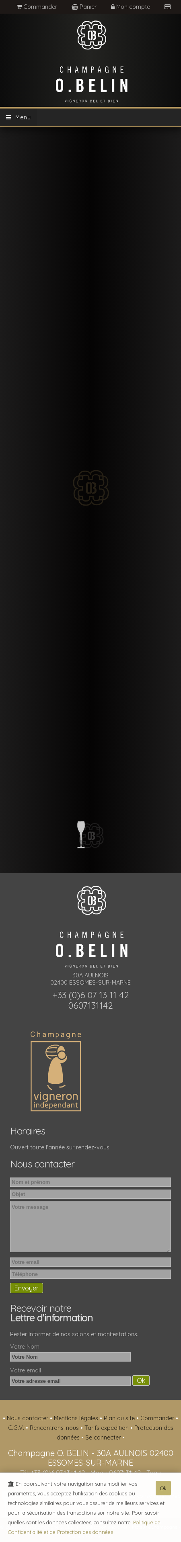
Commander (36, 6)
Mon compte (131, 6)
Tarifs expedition (107, 1427)
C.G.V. (17, 1427)
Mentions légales (77, 1418)
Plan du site (120, 1418)
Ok (163, 1490)
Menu (18, 117)
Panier (85, 6)
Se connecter (103, 1437)
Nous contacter (28, 1418)
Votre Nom (24, 1346)
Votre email (25, 1370)
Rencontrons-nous (55, 1427)
